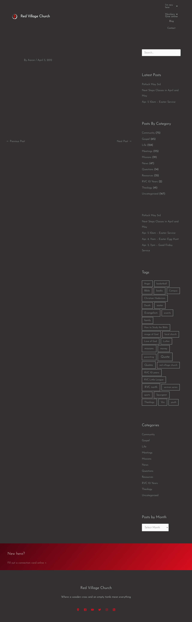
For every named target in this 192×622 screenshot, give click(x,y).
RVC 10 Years (150, 158)
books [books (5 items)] (159, 267)
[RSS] (114, 586)
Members (133, 5)
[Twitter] (99, 586)
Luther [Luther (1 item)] (166, 318)
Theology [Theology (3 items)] (149, 379)
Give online (171, 4)
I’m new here (114, 5)
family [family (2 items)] (147, 297)
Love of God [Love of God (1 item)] (150, 318)
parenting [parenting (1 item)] (149, 334)
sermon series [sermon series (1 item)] (170, 364)
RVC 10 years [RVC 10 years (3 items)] (151, 349)
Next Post (124, 118)
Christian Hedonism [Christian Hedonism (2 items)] (154, 275)
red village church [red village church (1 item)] (168, 342)
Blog (146, 5)
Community (148, 109)
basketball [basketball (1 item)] (161, 260)
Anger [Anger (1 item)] (147, 260)
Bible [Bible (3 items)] (147, 267)
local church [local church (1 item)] (171, 311)
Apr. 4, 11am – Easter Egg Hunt (160, 216)
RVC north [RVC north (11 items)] (151, 364)
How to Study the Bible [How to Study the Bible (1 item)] (156, 304)
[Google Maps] (78, 586)
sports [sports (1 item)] (147, 372)
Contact (157, 5)
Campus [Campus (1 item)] (173, 267)
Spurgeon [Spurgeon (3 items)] (161, 371)
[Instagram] (106, 586)
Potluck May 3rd (151, 61)
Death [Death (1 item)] (147, 282)
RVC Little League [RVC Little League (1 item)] (154, 356)
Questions (147, 146)
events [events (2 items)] (167, 290)
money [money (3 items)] (163, 325)
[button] (114, 5)
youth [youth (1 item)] (173, 379)
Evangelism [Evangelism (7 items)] (151, 289)
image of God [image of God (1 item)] (151, 311)
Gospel (146, 116)
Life (144, 122)
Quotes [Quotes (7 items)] (148, 342)
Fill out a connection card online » (27, 539)
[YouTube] (92, 586)
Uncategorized (150, 170)
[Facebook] (85, 586)
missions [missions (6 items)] (149, 325)
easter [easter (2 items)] (160, 282)
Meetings (147, 128)
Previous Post (15, 118)
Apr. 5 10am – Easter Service (159, 78)
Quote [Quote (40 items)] (165, 333)
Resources (147, 152)
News (145, 140)
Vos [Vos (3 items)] (163, 379)
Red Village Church (35, 5)
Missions (146, 134)
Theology (147, 164)
